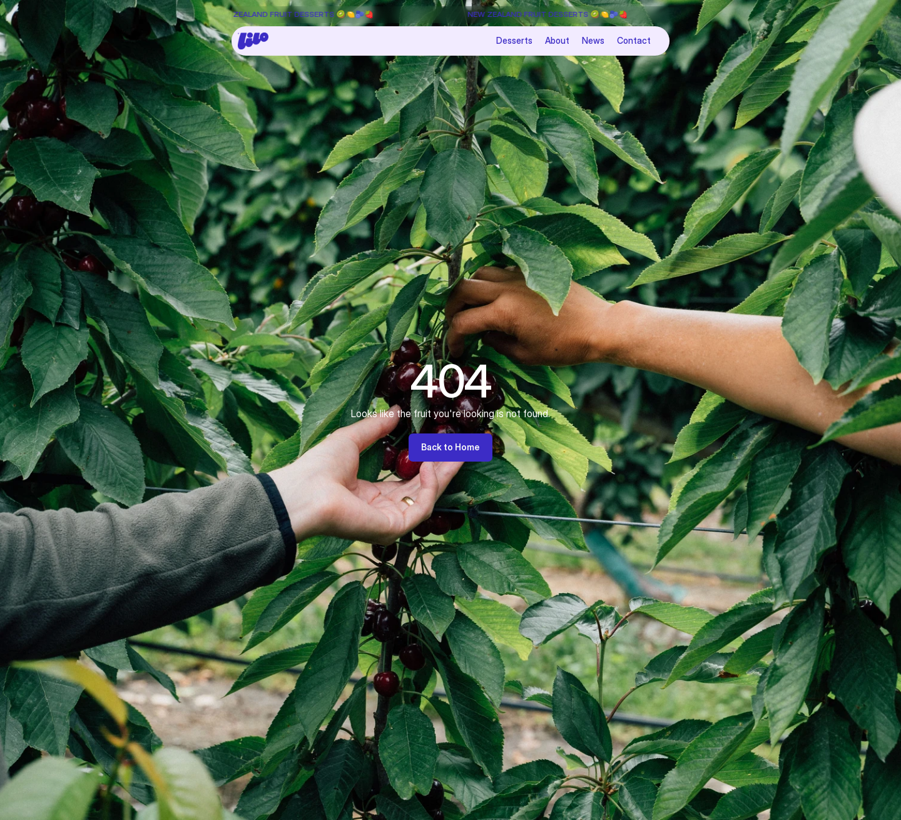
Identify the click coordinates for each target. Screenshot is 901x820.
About (557, 40)
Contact (634, 40)
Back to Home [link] (450, 447)
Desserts (514, 40)
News (593, 40)
